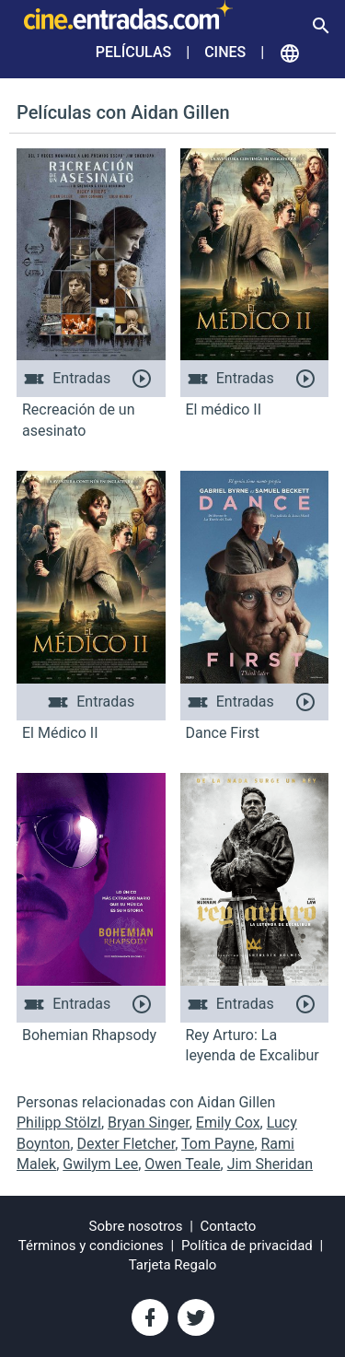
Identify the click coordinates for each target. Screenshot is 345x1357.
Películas (133, 52)
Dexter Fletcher (126, 1143)
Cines (225, 52)
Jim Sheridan (270, 1164)
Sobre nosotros (136, 1226)
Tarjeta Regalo (173, 1265)
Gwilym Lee (100, 1164)
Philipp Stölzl (59, 1122)
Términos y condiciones (91, 1245)
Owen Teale (182, 1164)
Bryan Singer (149, 1122)
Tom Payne (217, 1143)
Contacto (229, 1226)
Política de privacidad (247, 1245)
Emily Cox (228, 1122)
